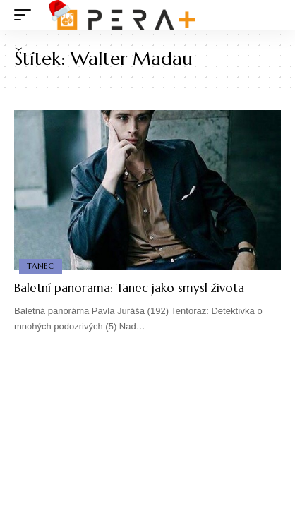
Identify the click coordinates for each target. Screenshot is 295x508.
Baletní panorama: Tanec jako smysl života (129, 288)
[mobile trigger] (26, 15)
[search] (270, 15)
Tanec (40, 266)
